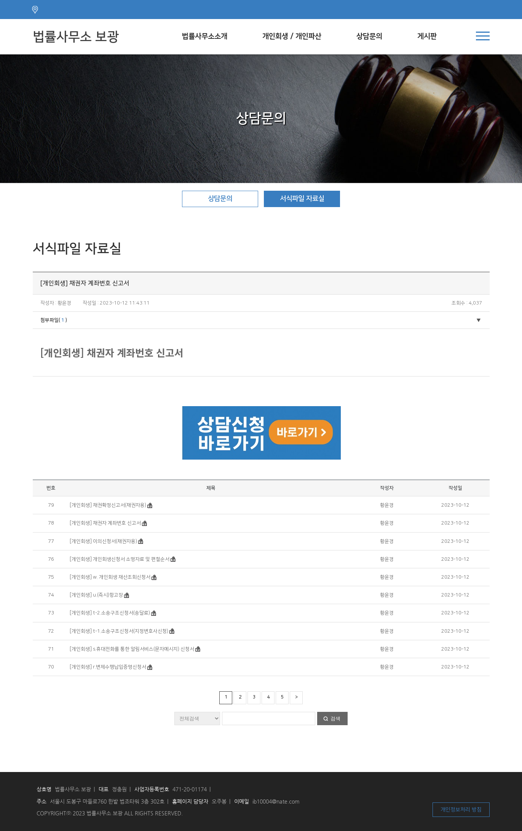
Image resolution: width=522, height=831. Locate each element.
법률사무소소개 (204, 36)
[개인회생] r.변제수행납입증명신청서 (108, 667)
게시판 (427, 36)
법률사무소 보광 (76, 37)
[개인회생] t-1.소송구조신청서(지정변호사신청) (119, 631)
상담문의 (369, 36)
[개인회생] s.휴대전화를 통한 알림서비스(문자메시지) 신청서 (132, 649)
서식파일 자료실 (302, 199)
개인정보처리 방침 (461, 810)
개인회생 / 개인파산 (291, 36)
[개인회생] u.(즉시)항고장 (96, 595)
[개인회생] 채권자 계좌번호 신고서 (105, 523)
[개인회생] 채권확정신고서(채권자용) (108, 505)
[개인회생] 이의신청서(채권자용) (103, 541)
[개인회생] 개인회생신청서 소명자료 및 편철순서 (119, 559)
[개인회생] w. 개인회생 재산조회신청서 (110, 577)
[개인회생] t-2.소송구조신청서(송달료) (110, 613)
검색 (335, 718)
